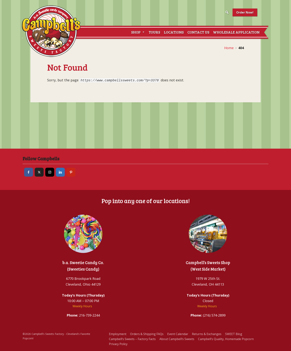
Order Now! (245, 12)
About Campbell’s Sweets (176, 339)
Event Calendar (177, 334)
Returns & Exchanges (206, 334)
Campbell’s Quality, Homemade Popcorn (226, 339)
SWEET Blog (233, 334)
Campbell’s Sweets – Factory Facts (132, 339)
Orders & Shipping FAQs (147, 334)
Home (229, 48)
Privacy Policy (118, 344)
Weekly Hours (82, 306)
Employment (117, 334)
